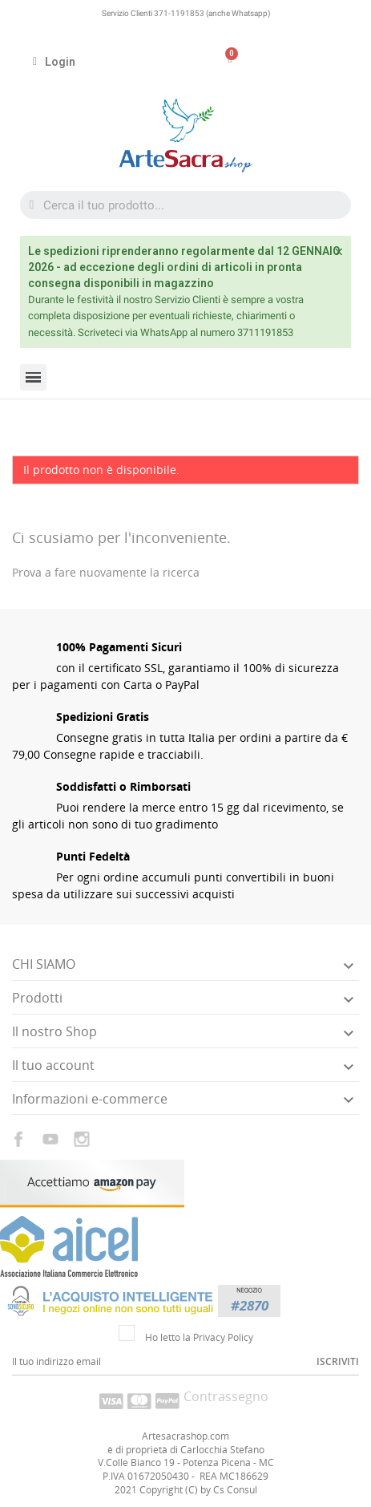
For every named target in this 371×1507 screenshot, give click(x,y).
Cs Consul (235, 1490)
